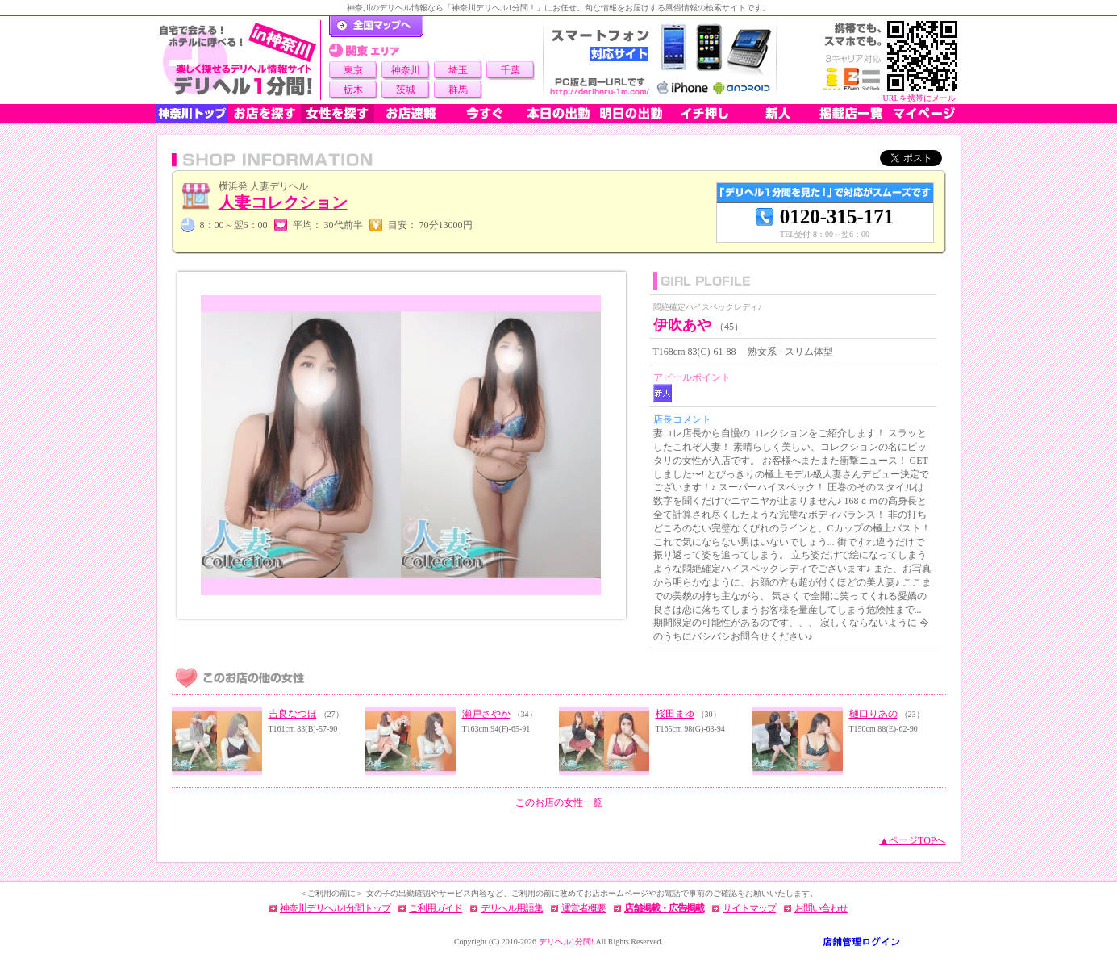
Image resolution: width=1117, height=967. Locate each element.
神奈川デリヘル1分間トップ (335, 908)
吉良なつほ (293, 713)
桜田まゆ (675, 713)
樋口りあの (873, 713)
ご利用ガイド (435, 908)
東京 (353, 70)
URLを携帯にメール (919, 98)
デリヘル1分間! (566, 941)
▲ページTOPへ (912, 840)
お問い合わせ (821, 908)
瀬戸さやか (486, 713)
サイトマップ (749, 908)
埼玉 (458, 70)
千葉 (510, 70)
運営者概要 (583, 908)
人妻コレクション (283, 202)
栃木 (353, 89)
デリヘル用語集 (512, 908)
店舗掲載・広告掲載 (664, 908)
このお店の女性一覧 (558, 802)
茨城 (405, 89)
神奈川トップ (192, 113)
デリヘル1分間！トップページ (376, 26)
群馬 (458, 89)
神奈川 (405, 70)
